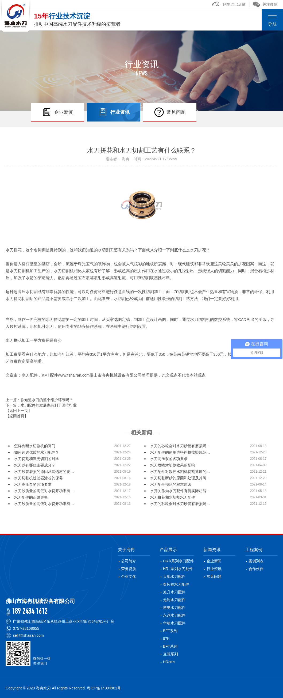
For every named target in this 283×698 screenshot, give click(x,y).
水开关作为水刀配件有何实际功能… (180, 491)
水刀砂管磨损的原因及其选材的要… (44, 471)
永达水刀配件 (174, 615)
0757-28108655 (26, 628)
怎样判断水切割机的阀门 (34, 446)
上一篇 (39, 400)
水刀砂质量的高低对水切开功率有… (44, 491)
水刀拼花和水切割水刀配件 (172, 497)
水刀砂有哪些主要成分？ (34, 465)
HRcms (169, 662)
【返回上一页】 (19, 410)
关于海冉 (126, 549)
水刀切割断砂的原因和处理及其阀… (180, 478)
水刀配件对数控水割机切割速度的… (180, 471)
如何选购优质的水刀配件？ (36, 452)
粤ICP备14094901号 (104, 688)
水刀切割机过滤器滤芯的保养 (38, 478)
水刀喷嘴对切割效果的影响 (172, 465)
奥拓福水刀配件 (176, 584)
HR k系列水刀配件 (178, 561)
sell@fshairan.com (28, 635)
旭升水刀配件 (174, 592)
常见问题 (214, 576)
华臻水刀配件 (174, 623)
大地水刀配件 (174, 576)
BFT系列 (170, 631)
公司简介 (128, 561)
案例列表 (256, 561)
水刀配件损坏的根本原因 (170, 484)
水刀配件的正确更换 (31, 497)
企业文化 (128, 576)
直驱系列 (170, 654)
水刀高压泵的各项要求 (169, 459)
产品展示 (168, 549)
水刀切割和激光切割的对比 (36, 459)
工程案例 (253, 549)
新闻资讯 (211, 549)
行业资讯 (214, 569)
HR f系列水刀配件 (178, 569)
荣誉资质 (128, 569)
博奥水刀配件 (174, 607)
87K (166, 638)
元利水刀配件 (174, 600)
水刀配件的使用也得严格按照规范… (180, 452)
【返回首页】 (17, 416)
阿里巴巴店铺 (229, 4)
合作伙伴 (256, 569)
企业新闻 (214, 561)
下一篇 (41, 405)
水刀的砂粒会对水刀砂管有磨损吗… (180, 446)
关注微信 (265, 4)
